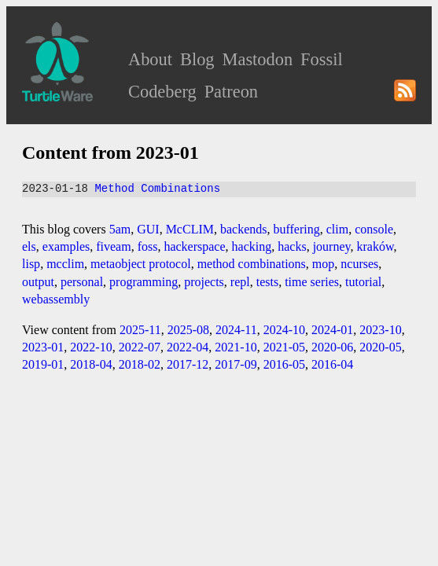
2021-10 (235, 347)
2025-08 (188, 329)
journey (332, 246)
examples (66, 246)
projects (204, 282)
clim (337, 229)
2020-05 (380, 347)
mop (323, 263)
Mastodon (258, 59)
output (38, 282)
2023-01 (43, 347)
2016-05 (284, 364)
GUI (148, 229)
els (29, 246)
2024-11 (236, 329)
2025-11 (140, 329)
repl (240, 282)
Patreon (231, 91)
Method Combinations (157, 189)
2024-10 (284, 329)
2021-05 (284, 347)
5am (120, 229)
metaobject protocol (140, 263)
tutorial (363, 282)
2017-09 (235, 364)
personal (82, 282)
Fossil (321, 59)
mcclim (65, 263)
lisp (31, 263)
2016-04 (332, 364)
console (374, 229)
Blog (197, 59)
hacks (292, 246)
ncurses (359, 263)
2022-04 (187, 347)
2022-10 (91, 347)
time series (312, 282)
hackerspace (194, 246)
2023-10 (380, 329)
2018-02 (139, 364)
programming (143, 282)
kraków (375, 246)
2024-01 (332, 329)
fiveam (113, 246)
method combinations (251, 263)
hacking (252, 246)
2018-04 (91, 364)
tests (267, 282)
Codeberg (162, 91)
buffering (297, 229)
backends (243, 229)
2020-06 (332, 347)
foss (148, 246)
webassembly (56, 299)
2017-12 (187, 364)
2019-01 (43, 364)
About (150, 59)
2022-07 (139, 347)
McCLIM (190, 229)
